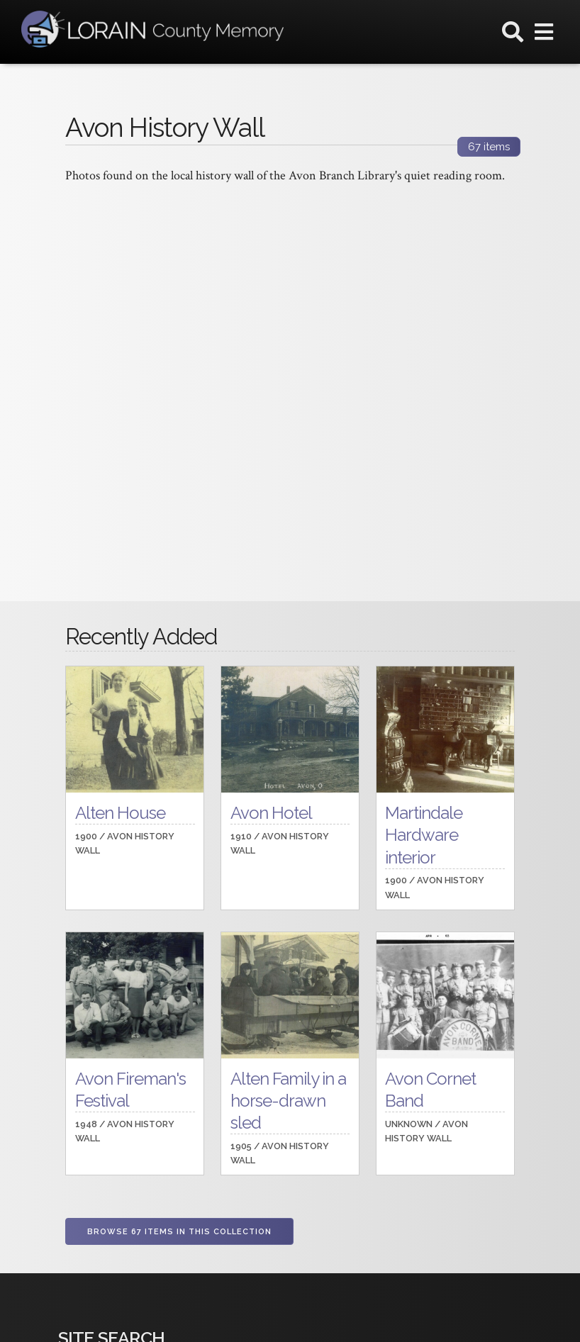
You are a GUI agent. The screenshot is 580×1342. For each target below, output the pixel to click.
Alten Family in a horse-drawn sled (288, 1100)
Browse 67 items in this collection (179, 1231)
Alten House (120, 813)
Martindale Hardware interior (423, 835)
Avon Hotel (271, 813)
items (489, 146)
